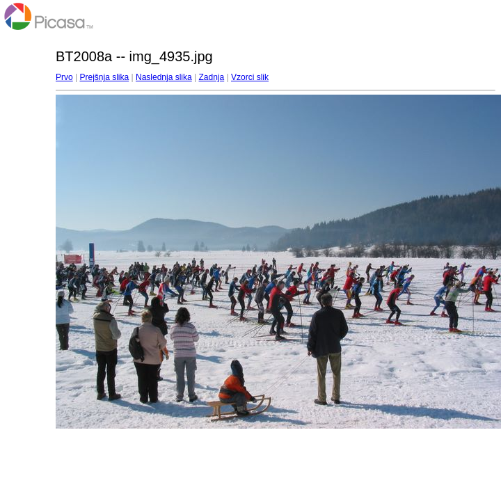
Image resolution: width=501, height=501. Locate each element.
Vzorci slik (250, 77)
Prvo (64, 77)
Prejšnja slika (104, 77)
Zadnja (212, 77)
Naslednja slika (164, 77)
